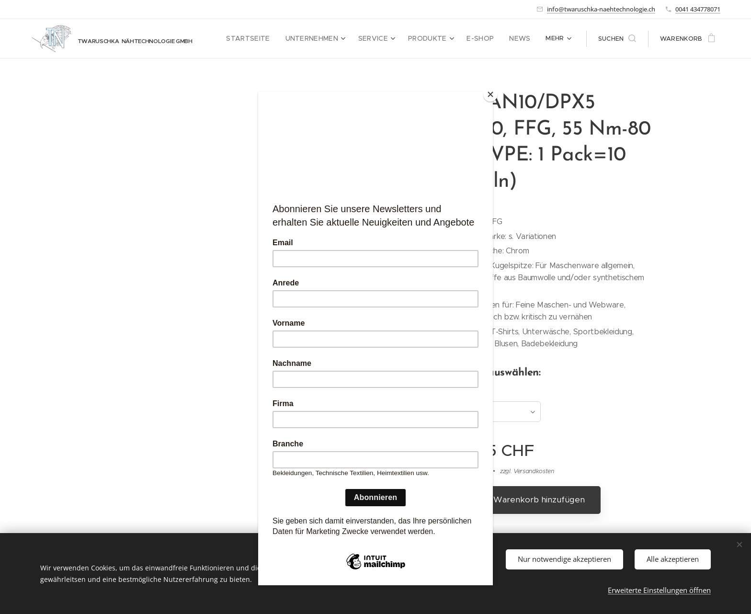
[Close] (490, 94)
